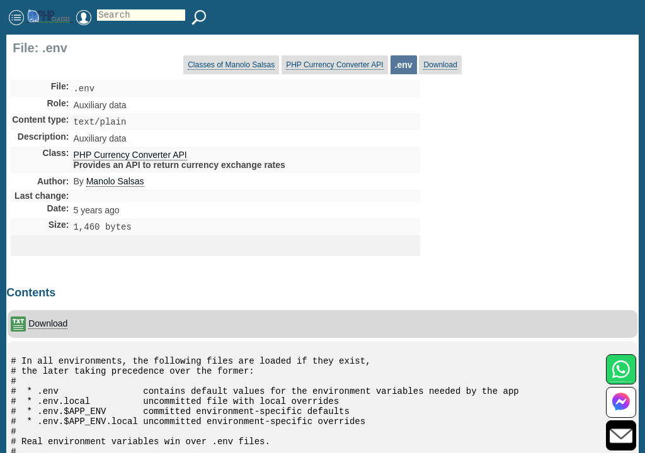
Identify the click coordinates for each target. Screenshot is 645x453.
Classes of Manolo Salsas (231, 64)
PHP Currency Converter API (335, 64)
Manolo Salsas (115, 184)
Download (440, 64)
